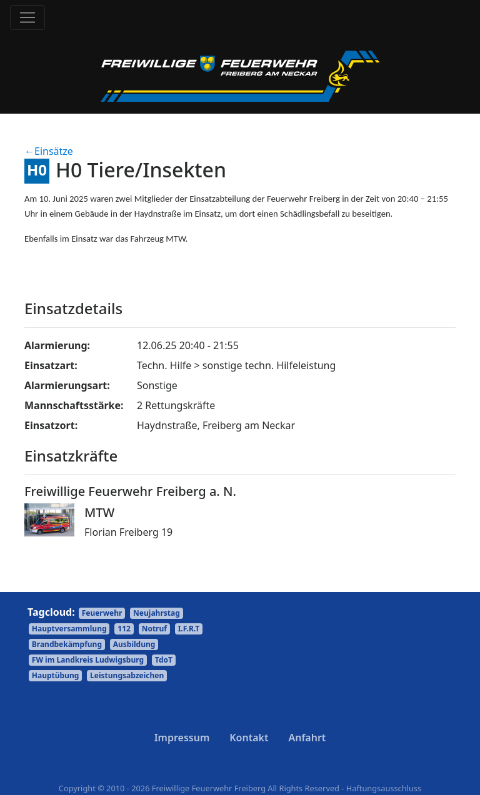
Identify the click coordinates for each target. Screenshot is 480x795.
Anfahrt (307, 737)
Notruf (154, 628)
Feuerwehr (102, 613)
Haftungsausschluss (383, 788)
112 (124, 628)
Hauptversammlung (69, 628)
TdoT (163, 659)
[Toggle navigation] (27, 17)
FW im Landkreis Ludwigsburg (88, 659)
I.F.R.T (189, 628)
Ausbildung (134, 644)
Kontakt (248, 737)
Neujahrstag (156, 613)
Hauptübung (55, 675)
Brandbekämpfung (67, 644)
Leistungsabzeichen (127, 675)
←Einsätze (48, 151)
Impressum (182, 737)
